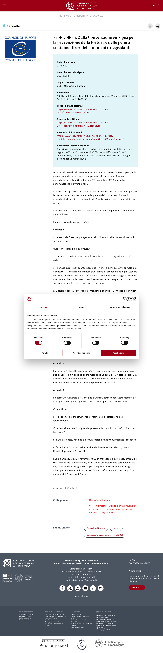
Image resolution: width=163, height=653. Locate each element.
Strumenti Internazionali (89, 16)
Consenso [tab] (43, 307)
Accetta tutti (118, 353)
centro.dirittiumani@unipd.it (81, 577)
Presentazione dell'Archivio (105, 616)
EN (153, 5)
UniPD (132, 560)
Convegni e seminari (52, 622)
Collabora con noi (25, 618)
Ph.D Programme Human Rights (55, 614)
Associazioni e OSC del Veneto (106, 621)
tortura (116, 528)
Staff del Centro (24, 620)
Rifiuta (45, 353)
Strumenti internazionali (104, 623)
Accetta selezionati (81, 353)
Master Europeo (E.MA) (78, 620)
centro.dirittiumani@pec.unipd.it (81, 580)
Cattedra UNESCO (25, 616)
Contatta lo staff (139, 563)
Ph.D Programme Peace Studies (55, 616)
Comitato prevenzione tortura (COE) (105, 535)
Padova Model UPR (77, 628)
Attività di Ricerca (51, 618)
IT (149, 5)
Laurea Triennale (76, 614)
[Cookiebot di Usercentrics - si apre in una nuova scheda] (125, 299)
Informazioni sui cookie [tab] (120, 307)
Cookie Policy (81, 596)
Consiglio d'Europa (99, 500)
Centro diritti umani (26, 614)
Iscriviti (136, 587)
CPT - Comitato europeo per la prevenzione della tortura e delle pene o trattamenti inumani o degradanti (113, 509)
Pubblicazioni (49, 620)
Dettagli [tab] (81, 307)
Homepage (65, 16)
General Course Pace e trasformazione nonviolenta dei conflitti (81, 624)
